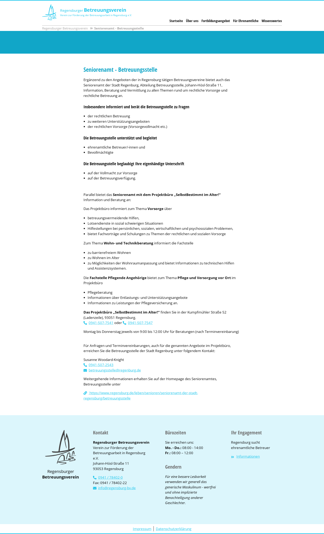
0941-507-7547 (140, 322)
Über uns (192, 20)
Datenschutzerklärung (173, 528)
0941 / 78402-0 (110, 477)
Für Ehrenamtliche (245, 20)
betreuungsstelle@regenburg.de (115, 370)
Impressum (142, 528)
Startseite (176, 20)
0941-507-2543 (101, 364)
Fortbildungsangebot (215, 20)
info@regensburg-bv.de (117, 488)
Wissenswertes (272, 20)
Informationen (248, 456)
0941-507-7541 (101, 322)
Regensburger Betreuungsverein (65, 28)
